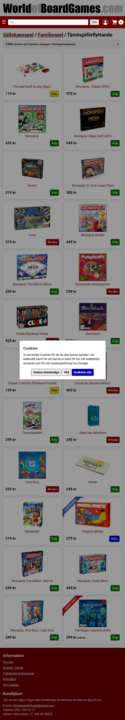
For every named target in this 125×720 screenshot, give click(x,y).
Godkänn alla (83, 372)
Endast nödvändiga (46, 372)
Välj (66, 372)
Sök (94, 22)
